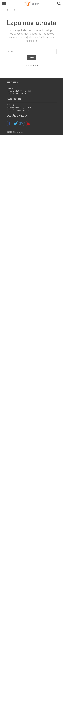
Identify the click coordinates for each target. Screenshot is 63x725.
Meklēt (31, 58)
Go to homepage (31, 65)
